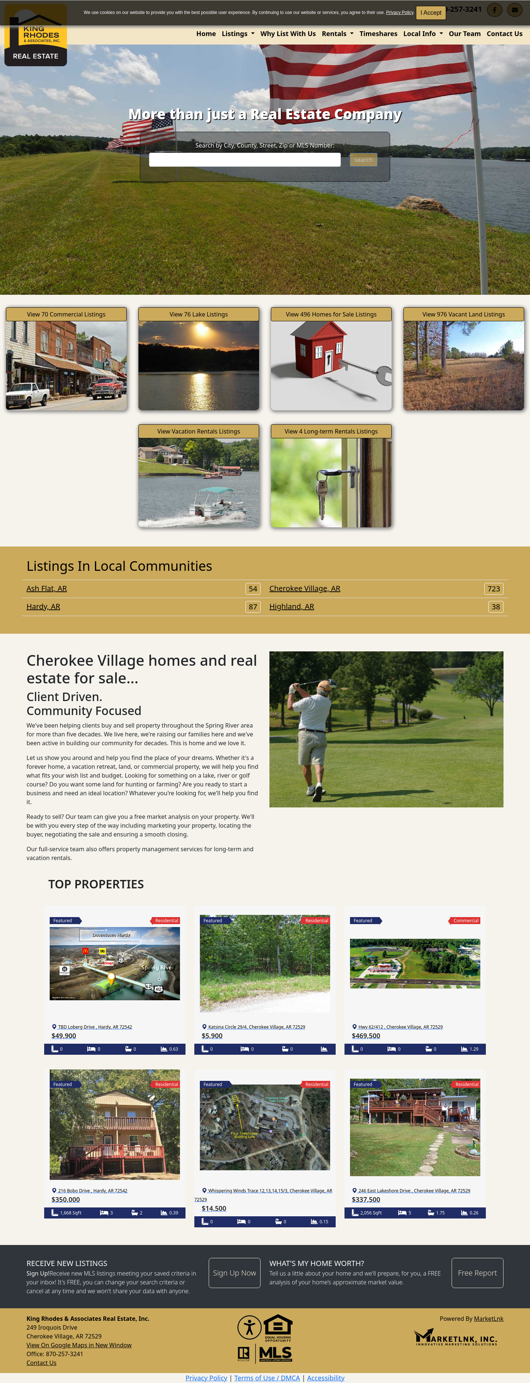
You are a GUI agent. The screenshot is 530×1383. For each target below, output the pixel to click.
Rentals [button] (335, 33)
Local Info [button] (420, 33)
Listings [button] (235, 33)
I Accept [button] (431, 13)
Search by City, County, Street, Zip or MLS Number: (264, 145)
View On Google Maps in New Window (78, 1345)
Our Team (465, 33)
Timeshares (379, 33)
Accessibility (326, 1377)
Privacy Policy (399, 12)
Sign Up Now (234, 1273)
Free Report (477, 1273)
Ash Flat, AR (143, 588)
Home (206, 33)
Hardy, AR (143, 606)
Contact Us (505, 33)
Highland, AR (386, 606)
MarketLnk (489, 1318)
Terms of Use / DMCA (267, 1377)
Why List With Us (288, 33)
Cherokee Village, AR (386, 588)
